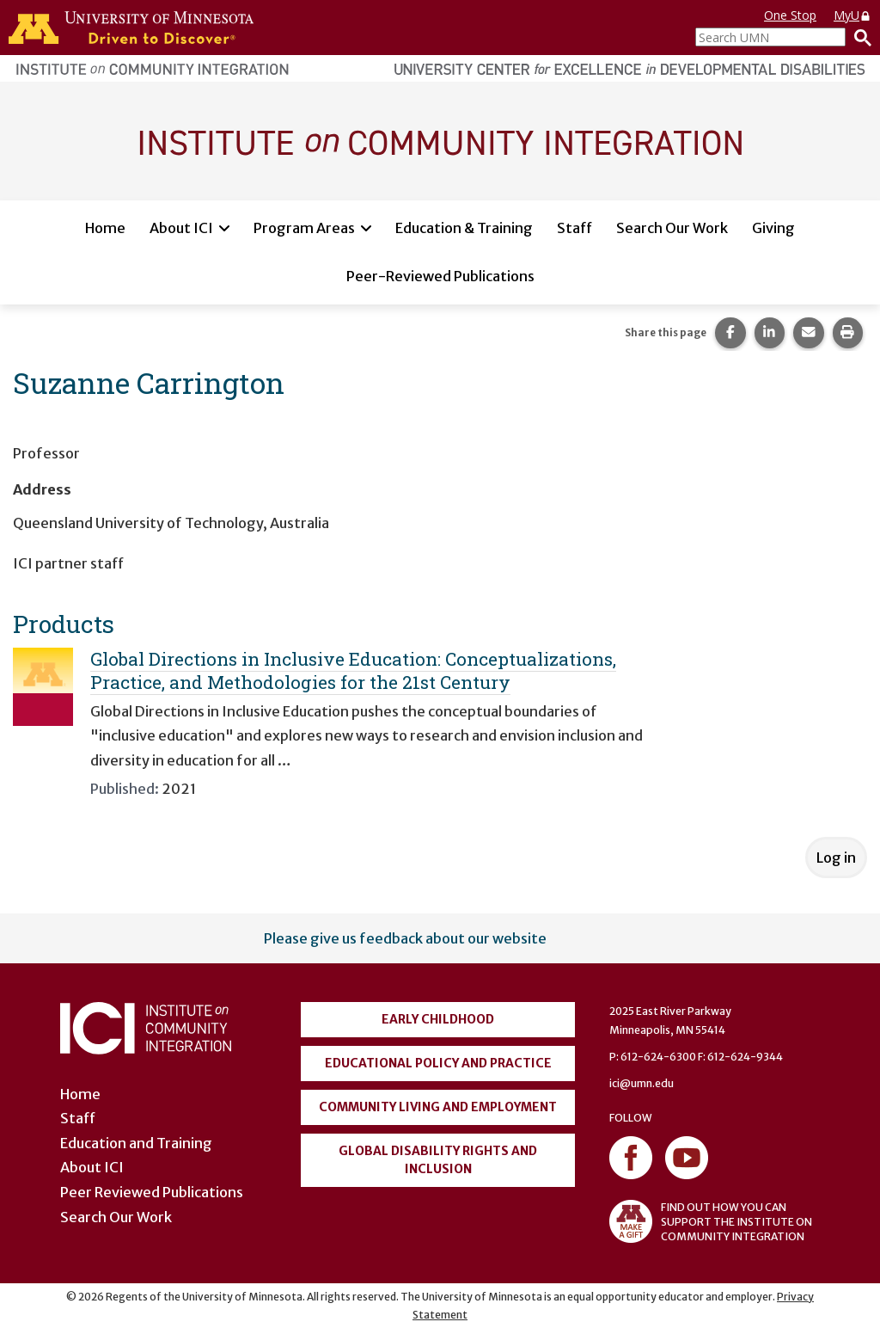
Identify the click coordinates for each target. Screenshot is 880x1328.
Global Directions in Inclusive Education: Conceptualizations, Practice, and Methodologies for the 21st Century (353, 670)
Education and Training (136, 1143)
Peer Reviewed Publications (151, 1192)
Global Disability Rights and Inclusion (438, 1160)
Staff (574, 228)
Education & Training (464, 228)
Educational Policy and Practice (438, 1063)
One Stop (790, 15)
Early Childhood (438, 1019)
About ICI (181, 228)
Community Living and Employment (438, 1107)
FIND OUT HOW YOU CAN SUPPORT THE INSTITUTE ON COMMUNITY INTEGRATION (710, 1221)
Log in (836, 857)
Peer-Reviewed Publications (440, 276)
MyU (852, 15)
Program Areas (304, 228)
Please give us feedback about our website (405, 938)
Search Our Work (672, 228)
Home (105, 228)
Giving (773, 228)
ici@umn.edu (641, 1083)
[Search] (858, 37)
